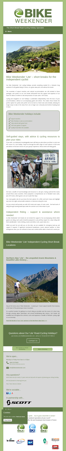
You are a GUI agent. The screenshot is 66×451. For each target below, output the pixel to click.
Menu (8, 31)
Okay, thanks (7, 420)
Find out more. (20, 416)
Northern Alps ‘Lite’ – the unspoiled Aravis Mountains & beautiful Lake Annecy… (31, 259)
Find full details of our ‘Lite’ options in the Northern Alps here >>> (26, 320)
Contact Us (33, 340)
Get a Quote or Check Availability (22, 348)
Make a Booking (42, 349)
